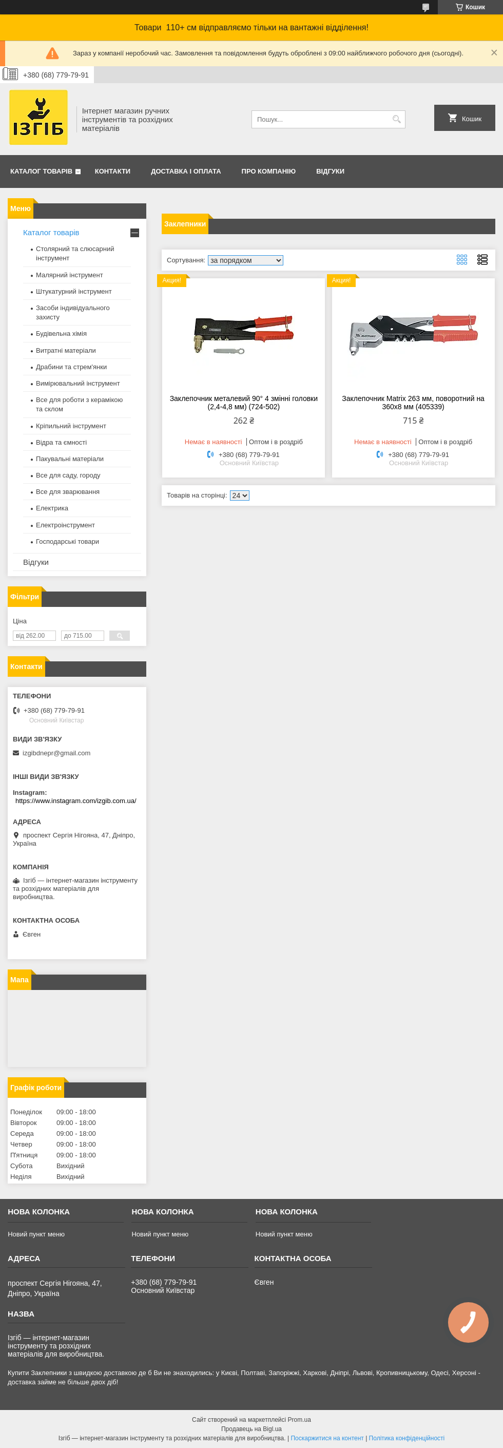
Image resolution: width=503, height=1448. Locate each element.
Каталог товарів (41, 171)
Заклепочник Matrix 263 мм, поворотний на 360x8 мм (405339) (413, 402)
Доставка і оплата (186, 171)
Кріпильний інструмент (71, 426)
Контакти (113, 171)
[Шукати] (396, 119)
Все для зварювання (68, 492)
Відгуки (330, 171)
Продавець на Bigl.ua (251, 1429)
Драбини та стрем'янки (71, 367)
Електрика (52, 508)
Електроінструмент (65, 525)
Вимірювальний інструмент (78, 383)
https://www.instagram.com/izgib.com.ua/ (76, 801)
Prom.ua (299, 1419)
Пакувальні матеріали (70, 459)
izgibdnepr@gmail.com (56, 753)
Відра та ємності (61, 442)
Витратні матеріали (66, 350)
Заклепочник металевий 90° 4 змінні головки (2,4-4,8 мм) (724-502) (244, 402)
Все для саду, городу (68, 475)
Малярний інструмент (69, 275)
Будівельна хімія (61, 333)
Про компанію (269, 171)
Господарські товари (67, 541)
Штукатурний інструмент (74, 291)
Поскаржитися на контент (327, 1438)
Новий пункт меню (36, 1234)
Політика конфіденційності (407, 1438)
